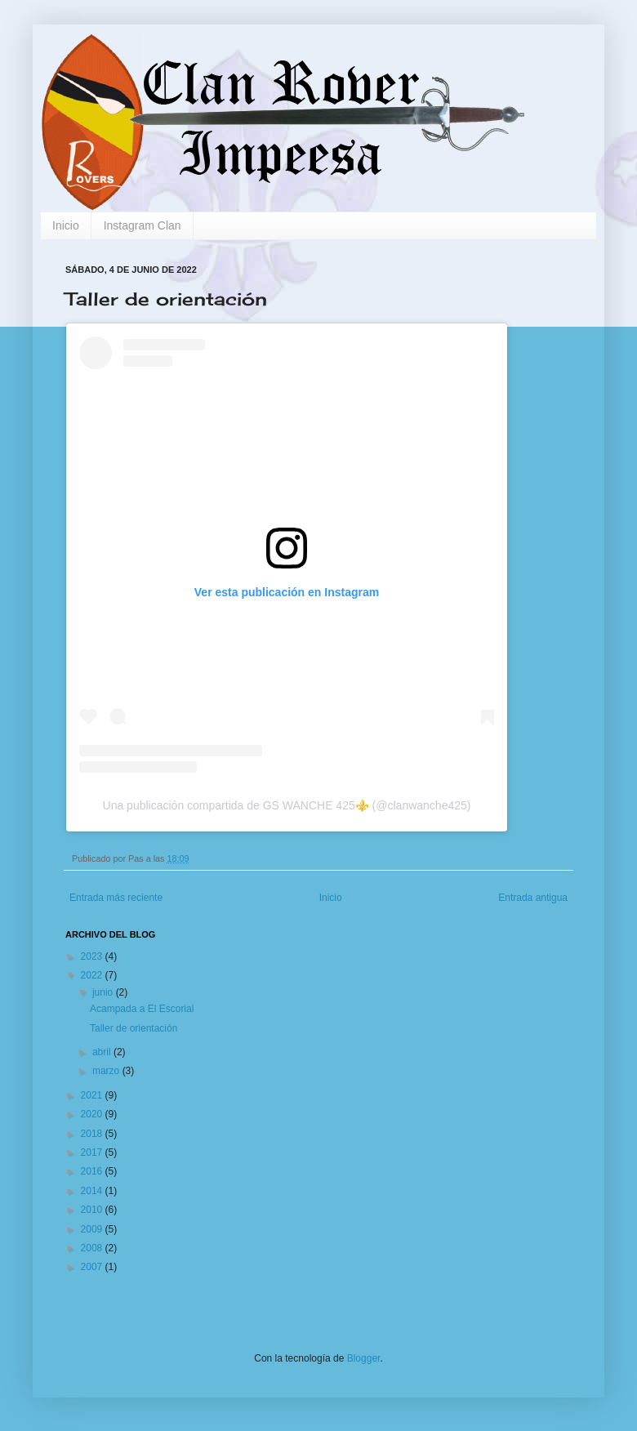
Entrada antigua (533, 897)
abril (103, 1052)
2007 (93, 1267)
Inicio (65, 225)
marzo (107, 1071)
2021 (93, 1095)
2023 (93, 956)
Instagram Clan (142, 225)
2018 (93, 1133)
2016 (93, 1171)
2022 (93, 975)
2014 (93, 1191)
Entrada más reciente (116, 897)
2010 (93, 1209)
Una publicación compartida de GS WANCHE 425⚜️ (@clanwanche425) (287, 805)
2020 (93, 1114)
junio (104, 992)
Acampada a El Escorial (142, 1008)
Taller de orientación (133, 1028)
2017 (93, 1152)
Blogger (364, 1358)
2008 (93, 1248)
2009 (93, 1229)
